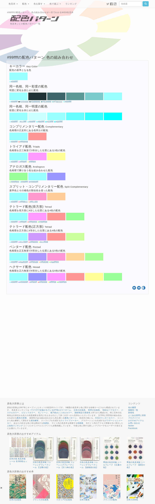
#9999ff (34, 182)
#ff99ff (23, 162)
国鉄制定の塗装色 (82, 413)
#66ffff (41, 121)
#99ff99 (15, 182)
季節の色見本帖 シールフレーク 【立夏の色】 (112, 464)
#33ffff (50, 121)
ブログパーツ (134, 418)
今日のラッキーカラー (105, 418)
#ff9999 (24, 142)
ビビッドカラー (28, 413)
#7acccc (58, 101)
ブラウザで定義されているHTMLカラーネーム (50, 410)
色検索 (80, 423)
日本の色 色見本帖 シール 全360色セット (18, 461)
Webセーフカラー (110, 410)
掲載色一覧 (133, 410)
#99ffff (14, 81)
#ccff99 (44, 242)
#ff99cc (24, 202)
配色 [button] (25, 4)
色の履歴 (132, 407)
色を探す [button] (39, 4)
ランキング (71, 4)
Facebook (132, 428)
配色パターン (71, 418)
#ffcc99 (34, 202)
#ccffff (23, 121)
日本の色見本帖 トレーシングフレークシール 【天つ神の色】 (65, 464)
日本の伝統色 (80, 410)
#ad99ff (24, 262)
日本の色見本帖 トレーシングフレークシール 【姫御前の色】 (89, 464)
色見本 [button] (13, 4)
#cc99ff (24, 242)
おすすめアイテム (136, 420)
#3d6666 (35, 101)
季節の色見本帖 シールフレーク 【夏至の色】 (136, 464)
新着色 (131, 413)
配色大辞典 (22, 418)
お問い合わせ (134, 423)
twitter (131, 426)
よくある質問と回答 (137, 415)
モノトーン (43, 413)
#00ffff (59, 121)
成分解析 (35, 420)
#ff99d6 (34, 262)
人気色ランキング (15, 426)
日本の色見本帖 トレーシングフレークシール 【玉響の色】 (42, 464)
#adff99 (55, 262)
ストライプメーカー (70, 420)
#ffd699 (44, 262)
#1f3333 (24, 101)
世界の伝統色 (94, 410)
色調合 (46, 423)
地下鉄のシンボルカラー (61, 413)
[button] (1, 488)
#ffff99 (32, 162)
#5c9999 (46, 101)
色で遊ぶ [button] (55, 4)
